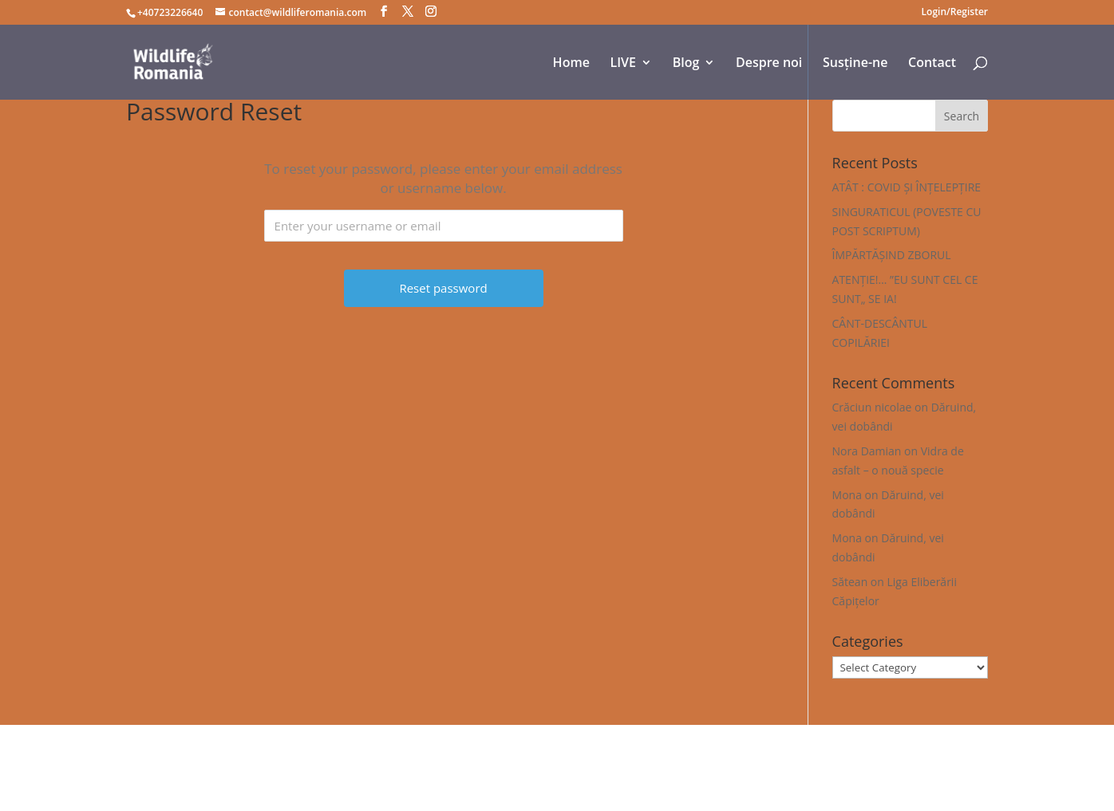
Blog (686, 64)
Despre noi (769, 64)
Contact (932, 64)
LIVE (623, 64)
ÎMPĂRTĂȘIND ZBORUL (891, 254)
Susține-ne (855, 64)
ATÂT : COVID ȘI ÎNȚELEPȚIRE (907, 187)
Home (571, 64)
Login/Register (955, 12)
